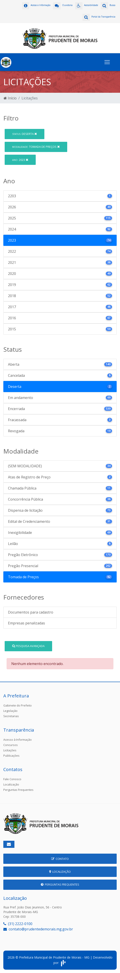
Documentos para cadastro (30, 612)
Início (10, 98)
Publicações (11, 756)
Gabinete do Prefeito (17, 705)
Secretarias (11, 716)
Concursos (10, 745)
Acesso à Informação (17, 740)
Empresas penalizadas (26, 623)
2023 (20, 160)
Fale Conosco (12, 779)
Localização (11, 784)
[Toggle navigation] (107, 62)
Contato (60, 859)
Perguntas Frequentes (18, 790)
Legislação (10, 711)
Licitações (9, 750)
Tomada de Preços (36, 147)
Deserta (24, 134)
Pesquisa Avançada (28, 646)
